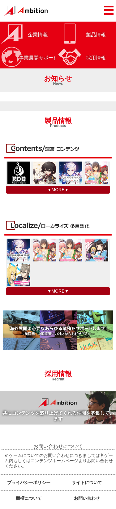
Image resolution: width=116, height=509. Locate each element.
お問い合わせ (87, 498)
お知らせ (58, 79)
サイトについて (87, 482)
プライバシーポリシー (28, 482)
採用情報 (58, 374)
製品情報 (58, 121)
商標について (29, 498)
